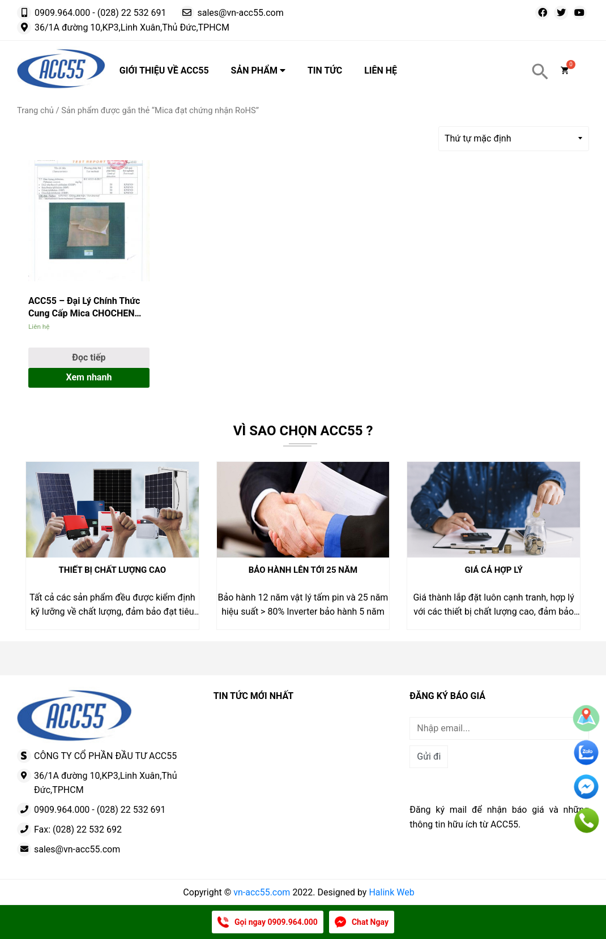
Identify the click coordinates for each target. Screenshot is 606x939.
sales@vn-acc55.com (241, 12)
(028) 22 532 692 (87, 829)
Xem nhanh (89, 377)
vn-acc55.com (261, 892)
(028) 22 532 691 (132, 12)
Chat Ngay (370, 922)
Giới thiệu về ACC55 (164, 70)
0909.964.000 (62, 12)
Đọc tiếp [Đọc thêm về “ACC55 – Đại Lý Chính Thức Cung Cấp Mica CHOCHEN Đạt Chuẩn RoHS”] (88, 357)
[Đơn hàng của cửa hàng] (513, 138)
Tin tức (325, 70)
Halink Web (391, 892)
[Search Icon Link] (540, 72)
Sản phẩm (258, 70)
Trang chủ (35, 110)
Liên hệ (380, 70)
